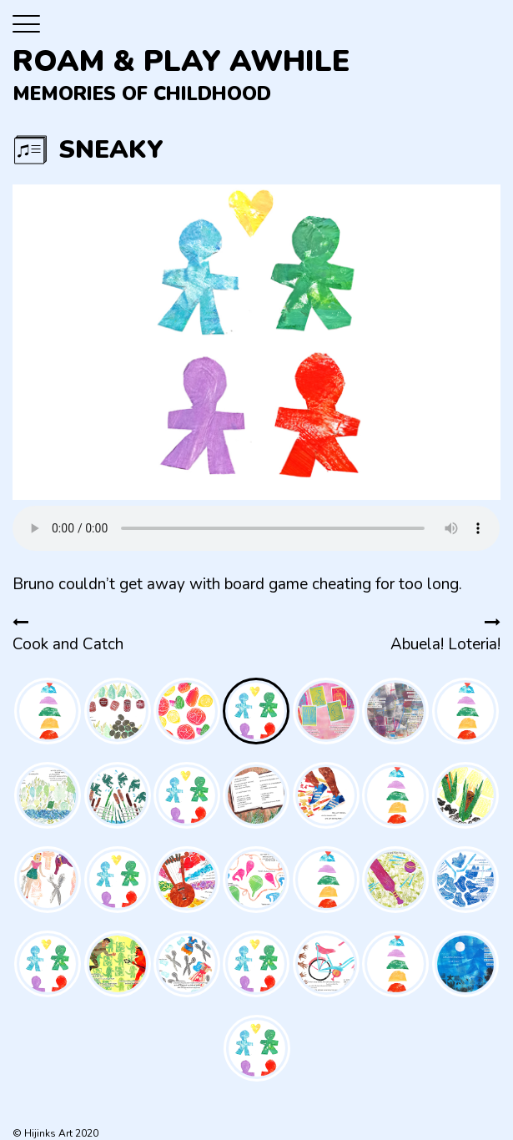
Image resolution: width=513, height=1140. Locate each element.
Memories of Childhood (142, 94)
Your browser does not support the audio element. (256, 528)
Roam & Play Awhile (181, 61)
